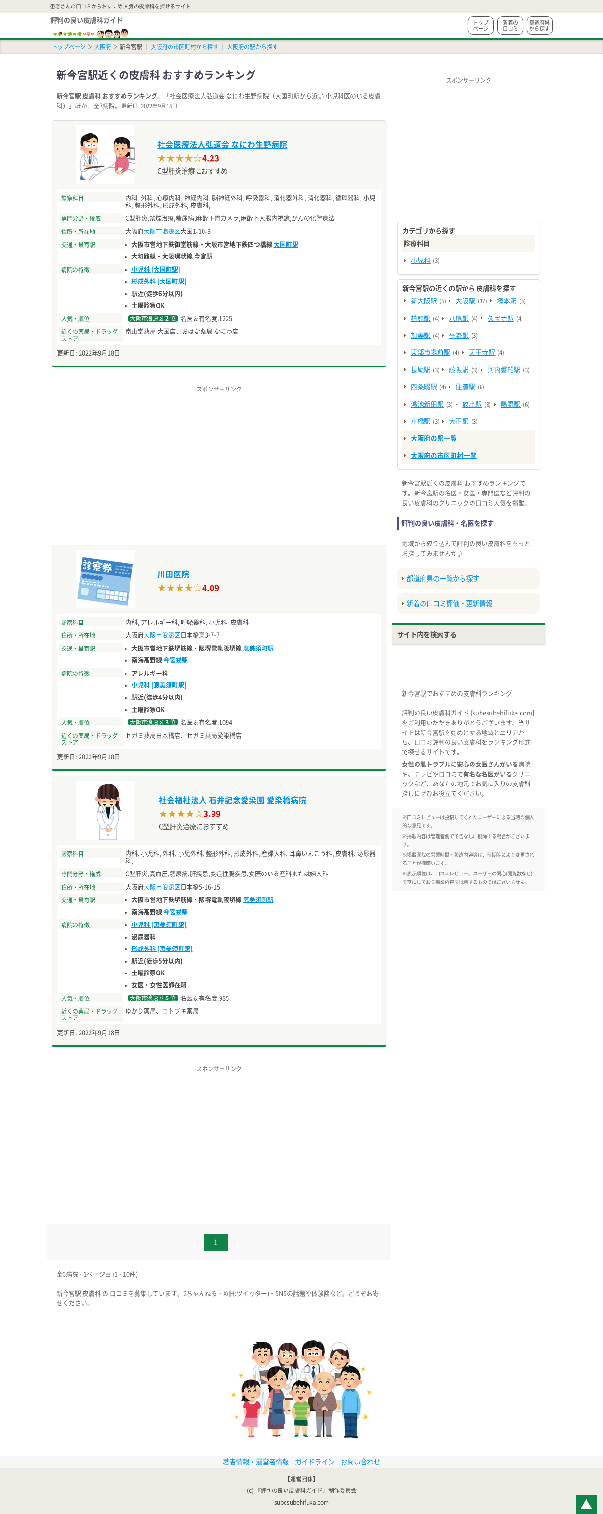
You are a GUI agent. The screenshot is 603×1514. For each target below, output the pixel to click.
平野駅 (459, 335)
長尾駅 (421, 369)
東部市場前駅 (430, 352)
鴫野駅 (511, 404)
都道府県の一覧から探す (443, 578)
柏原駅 (421, 318)
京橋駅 (421, 421)
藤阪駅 (459, 369)
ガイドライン (314, 1461)
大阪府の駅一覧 (434, 438)
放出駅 (472, 404)
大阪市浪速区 (162, 231)
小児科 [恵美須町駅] (159, 685)
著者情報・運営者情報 (256, 1461)
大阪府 (102, 47)
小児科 (421, 260)
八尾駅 (459, 318)
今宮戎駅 (175, 660)
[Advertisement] (219, 460)
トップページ (481, 25)
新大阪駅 (424, 301)
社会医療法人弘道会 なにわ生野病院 (222, 145)
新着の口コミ (510, 25)
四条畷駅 (424, 386)
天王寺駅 (482, 352)
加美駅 (421, 335)
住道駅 (465, 386)
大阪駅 (465, 301)
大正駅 (459, 421)
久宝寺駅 (501, 318)
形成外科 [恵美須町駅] (162, 949)
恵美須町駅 (258, 648)
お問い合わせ (360, 1461)
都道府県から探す (539, 25)
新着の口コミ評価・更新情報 (449, 603)
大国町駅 (286, 244)
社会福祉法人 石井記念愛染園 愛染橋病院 (233, 800)
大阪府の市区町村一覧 (444, 455)
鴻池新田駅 (427, 404)
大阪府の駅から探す (252, 47)
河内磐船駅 (504, 369)
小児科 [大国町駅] (155, 269)
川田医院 (173, 574)
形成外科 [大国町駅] (159, 281)
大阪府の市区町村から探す (185, 47)
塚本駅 (507, 301)
